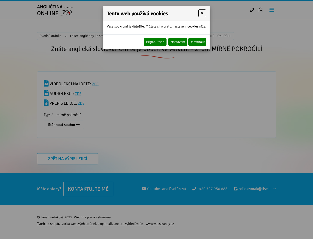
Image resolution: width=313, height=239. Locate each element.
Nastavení (178, 42)
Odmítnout (197, 42)
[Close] (202, 13)
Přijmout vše (155, 42)
